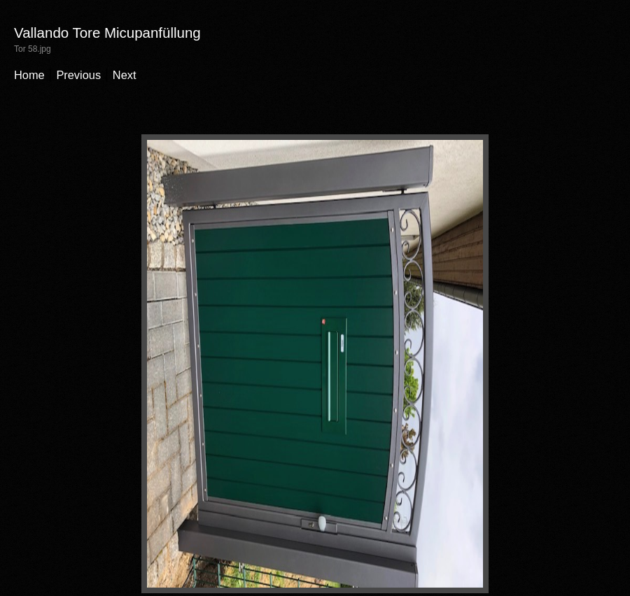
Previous (78, 75)
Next (124, 75)
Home (29, 75)
